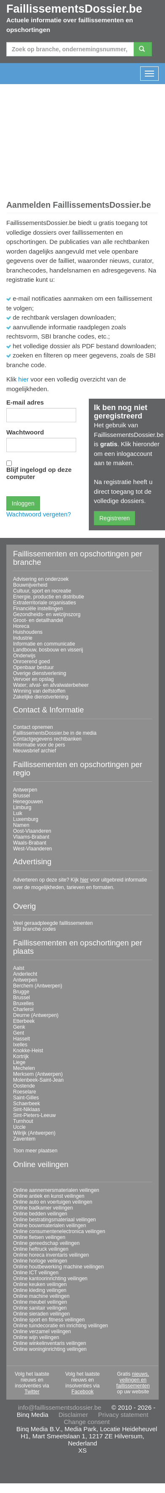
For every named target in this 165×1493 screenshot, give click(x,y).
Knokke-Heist (28, 1051)
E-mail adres (25, 402)
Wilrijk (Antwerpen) (34, 1133)
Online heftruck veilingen (40, 1249)
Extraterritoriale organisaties (44, 603)
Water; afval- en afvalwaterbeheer (51, 685)
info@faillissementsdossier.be (59, 1407)
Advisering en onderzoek (41, 579)
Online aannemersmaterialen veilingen (56, 1190)
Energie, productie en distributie (48, 597)
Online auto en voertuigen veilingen (52, 1202)
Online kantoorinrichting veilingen (50, 1278)
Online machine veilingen (41, 1296)
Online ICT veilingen (36, 1273)
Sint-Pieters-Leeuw (34, 1115)
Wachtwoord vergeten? (38, 514)
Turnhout (23, 1121)
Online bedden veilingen (40, 1214)
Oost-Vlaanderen (32, 831)
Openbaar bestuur (33, 667)
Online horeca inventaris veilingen (51, 1255)
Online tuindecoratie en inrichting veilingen (60, 1326)
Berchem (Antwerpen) (37, 986)
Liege (19, 1062)
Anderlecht (25, 974)
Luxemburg (25, 819)
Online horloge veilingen (40, 1261)
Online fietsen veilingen (39, 1237)
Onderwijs (24, 656)
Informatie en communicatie (44, 644)
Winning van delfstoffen (39, 691)
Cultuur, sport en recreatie (42, 591)
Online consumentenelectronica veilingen (59, 1231)
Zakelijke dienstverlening (40, 697)
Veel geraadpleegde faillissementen (53, 923)
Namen (21, 825)
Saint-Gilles (26, 1098)
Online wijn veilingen (36, 1337)
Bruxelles (23, 1003)
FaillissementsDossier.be (74, 9)
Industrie (22, 638)
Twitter (31, 1392)
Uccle (19, 1127)
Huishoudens (28, 632)
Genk (19, 1027)
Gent (18, 1033)
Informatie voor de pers (39, 745)
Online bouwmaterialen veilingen (49, 1225)
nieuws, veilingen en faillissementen (132, 1380)
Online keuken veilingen (40, 1284)
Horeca (21, 626)
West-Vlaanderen (32, 849)
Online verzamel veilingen (42, 1331)
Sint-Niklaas (26, 1109)
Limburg (22, 807)
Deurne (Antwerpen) (36, 1015)
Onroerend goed (31, 661)
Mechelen (24, 1068)
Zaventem (24, 1139)
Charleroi (23, 1009)
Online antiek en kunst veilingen (48, 1196)
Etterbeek (24, 1021)
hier (23, 379)
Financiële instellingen (38, 608)
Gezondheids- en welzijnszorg (46, 614)
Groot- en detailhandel (38, 620)
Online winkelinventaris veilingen (49, 1343)
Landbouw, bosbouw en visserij (48, 650)
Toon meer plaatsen (35, 1151)
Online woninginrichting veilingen (50, 1349)
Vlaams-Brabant (31, 837)
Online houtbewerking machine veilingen (58, 1267)
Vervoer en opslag (33, 679)
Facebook (83, 1392)
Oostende (24, 1086)
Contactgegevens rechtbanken (47, 739)
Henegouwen (28, 802)
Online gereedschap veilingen (46, 1243)
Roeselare (24, 1092)
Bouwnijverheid (30, 585)
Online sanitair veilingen (40, 1308)
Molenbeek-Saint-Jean (38, 1080)
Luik (17, 813)
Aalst (18, 968)
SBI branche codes (34, 929)
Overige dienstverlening (39, 673)
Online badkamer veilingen (43, 1208)
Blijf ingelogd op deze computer (39, 473)
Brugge (21, 992)
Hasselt (21, 1039)
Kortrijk (21, 1056)
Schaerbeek (26, 1104)
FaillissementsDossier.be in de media (54, 733)
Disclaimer (73, 1414)
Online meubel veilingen (40, 1302)
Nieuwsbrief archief (34, 751)
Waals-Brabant (29, 843)
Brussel (21, 796)
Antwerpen (25, 790)
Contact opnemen (33, 727)
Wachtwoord (25, 432)
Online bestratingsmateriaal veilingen (54, 1220)
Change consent (86, 1421)
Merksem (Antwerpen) (38, 1074)
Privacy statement (123, 1414)
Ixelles (20, 1045)
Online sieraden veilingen (41, 1314)
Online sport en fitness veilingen (49, 1320)
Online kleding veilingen (40, 1290)
